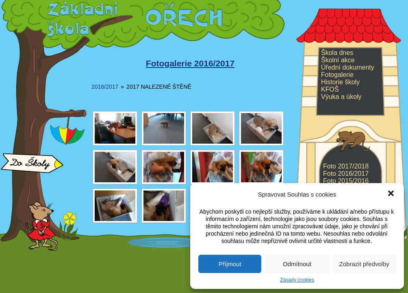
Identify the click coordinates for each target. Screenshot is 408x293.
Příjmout (230, 263)
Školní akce (338, 60)
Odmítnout (297, 263)
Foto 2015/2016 (346, 180)
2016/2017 (104, 86)
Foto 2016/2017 (346, 173)
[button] (391, 194)
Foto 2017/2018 (346, 166)
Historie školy (340, 82)
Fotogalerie (337, 74)
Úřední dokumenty (347, 67)
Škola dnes (337, 52)
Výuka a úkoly (341, 96)
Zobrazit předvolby (364, 263)
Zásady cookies (297, 280)
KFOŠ (330, 89)
